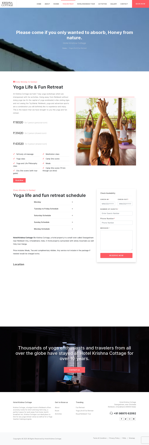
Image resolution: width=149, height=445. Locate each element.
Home (64, 48)
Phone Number (107, 219)
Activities (58, 414)
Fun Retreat (80, 407)
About (57, 407)
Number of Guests (109, 209)
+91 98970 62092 (123, 413)
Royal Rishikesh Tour (83, 414)
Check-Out (123, 199)
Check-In (104, 199)
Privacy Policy (114, 438)
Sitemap (132, 438)
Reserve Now (116, 255)
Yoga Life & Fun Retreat (84, 411)
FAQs (124, 438)
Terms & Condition (100, 438)
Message (105, 228)
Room (57, 411)
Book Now (140, 4)
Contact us (74, 370)
